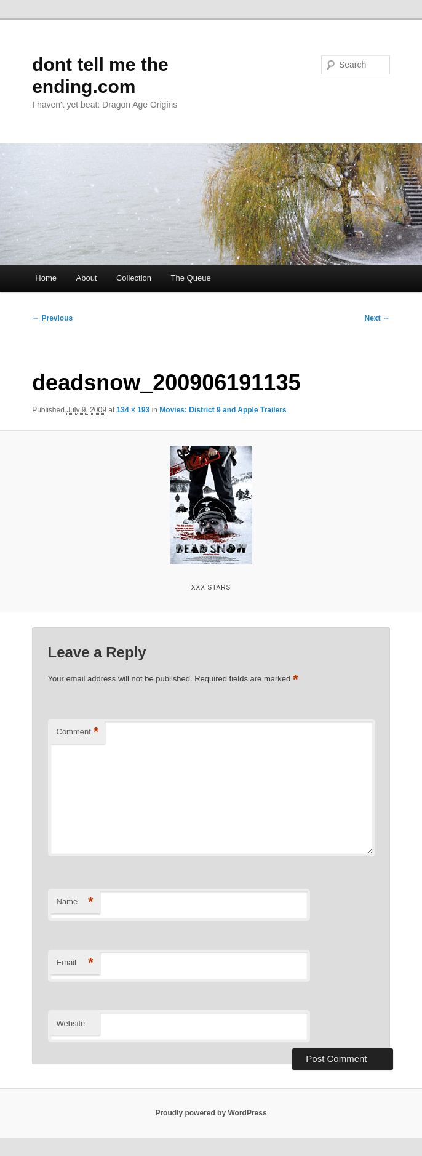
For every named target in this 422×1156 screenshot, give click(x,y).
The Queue (191, 278)
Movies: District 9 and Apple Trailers (222, 410)
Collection (133, 278)
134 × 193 (133, 410)
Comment (78, 732)
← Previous (52, 318)
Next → (377, 318)
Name (75, 902)
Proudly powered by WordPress (210, 1113)
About (86, 278)
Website (71, 1023)
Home (46, 278)
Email (75, 963)
